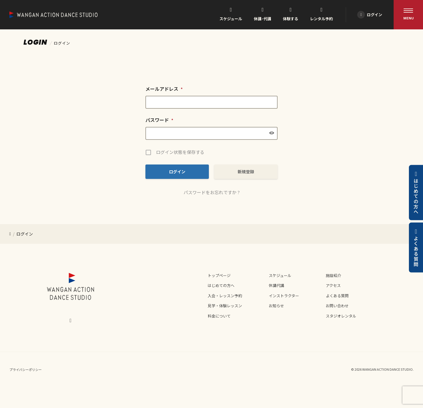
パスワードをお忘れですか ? (212, 192)
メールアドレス (164, 88)
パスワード (159, 119)
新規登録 (246, 171)
